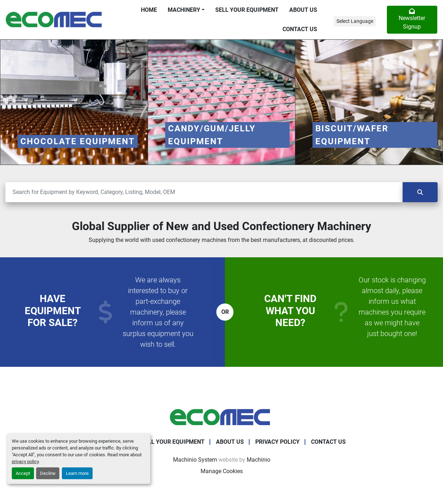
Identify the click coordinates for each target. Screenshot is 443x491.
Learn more (77, 473)
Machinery (184, 9)
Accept (23, 473)
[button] (186, 10)
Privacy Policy (277, 441)
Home (149, 9)
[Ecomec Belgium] (222, 417)
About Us (303, 9)
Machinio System (195, 459)
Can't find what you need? (290, 311)
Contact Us (299, 29)
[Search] (204, 192)
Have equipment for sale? (53, 311)
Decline (47, 473)
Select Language (354, 21)
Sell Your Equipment (247, 9)
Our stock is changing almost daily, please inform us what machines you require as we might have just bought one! (392, 307)
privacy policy (25, 461)
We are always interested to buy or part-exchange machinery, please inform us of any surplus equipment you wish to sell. (158, 312)
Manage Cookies (222, 471)
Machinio (258, 459)
